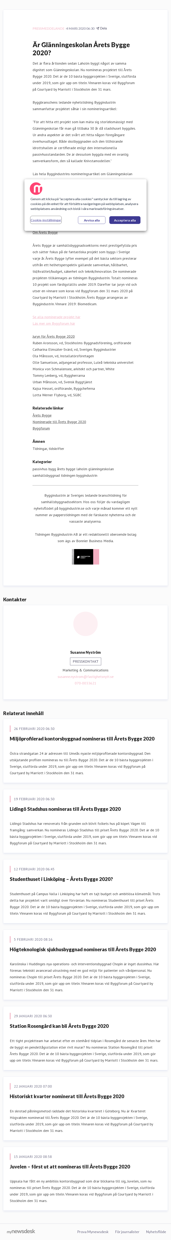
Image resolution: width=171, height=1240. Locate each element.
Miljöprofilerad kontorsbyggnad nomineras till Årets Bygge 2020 (82, 739)
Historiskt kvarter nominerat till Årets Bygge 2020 (67, 1096)
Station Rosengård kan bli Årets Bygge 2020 (59, 1026)
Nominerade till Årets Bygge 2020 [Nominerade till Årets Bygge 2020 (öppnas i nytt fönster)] (59, 421)
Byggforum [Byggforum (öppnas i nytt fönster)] (41, 428)
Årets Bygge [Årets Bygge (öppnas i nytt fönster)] (42, 415)
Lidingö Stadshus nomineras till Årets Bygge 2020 (65, 809)
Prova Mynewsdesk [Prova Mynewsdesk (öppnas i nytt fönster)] (93, 1231)
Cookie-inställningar (46, 220)
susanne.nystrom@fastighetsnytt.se (86, 676)
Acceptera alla (125, 220)
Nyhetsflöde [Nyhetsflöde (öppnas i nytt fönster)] (156, 1231)
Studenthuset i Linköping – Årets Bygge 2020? (61, 879)
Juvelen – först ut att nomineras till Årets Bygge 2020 (70, 1166)
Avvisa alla (92, 220)
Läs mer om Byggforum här (54, 323)
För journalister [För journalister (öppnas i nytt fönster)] (127, 1231)
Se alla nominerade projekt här (56, 317)
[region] (85, 205)
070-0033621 (85, 683)
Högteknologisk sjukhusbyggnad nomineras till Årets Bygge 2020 (83, 949)
